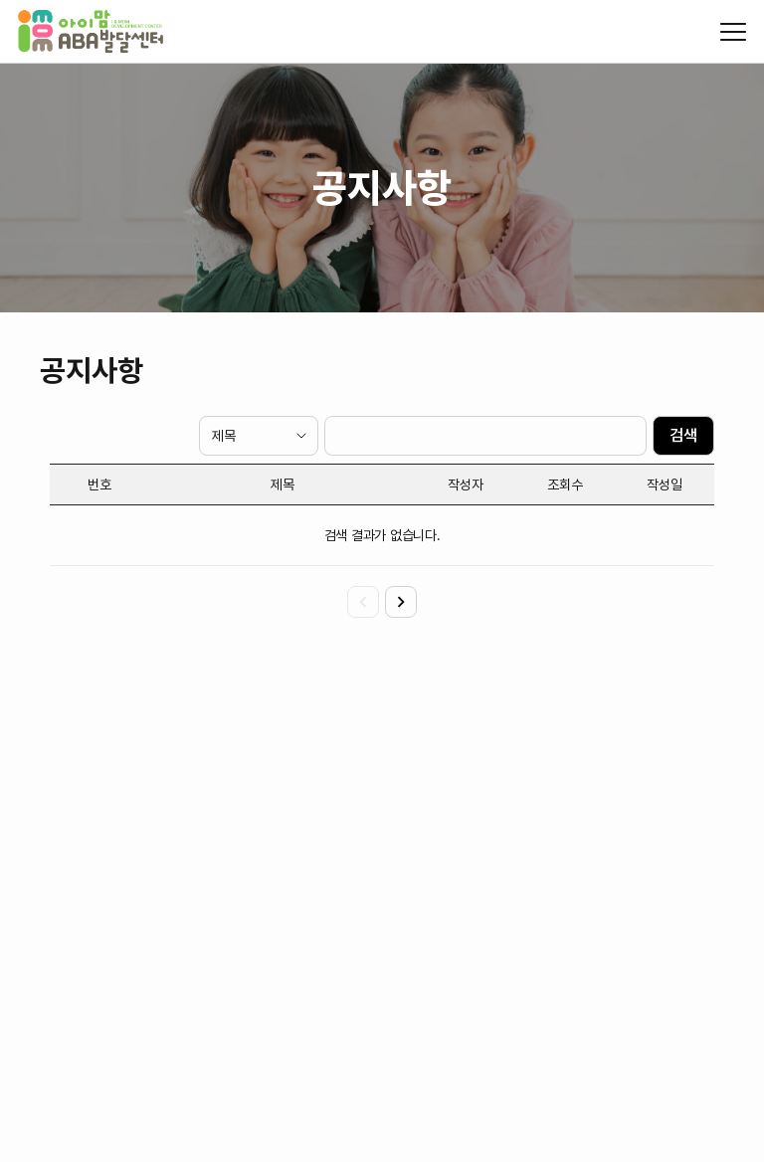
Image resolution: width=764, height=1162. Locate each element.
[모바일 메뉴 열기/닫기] (733, 32)
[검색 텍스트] (485, 436)
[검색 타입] (258, 436)
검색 (683, 435)
